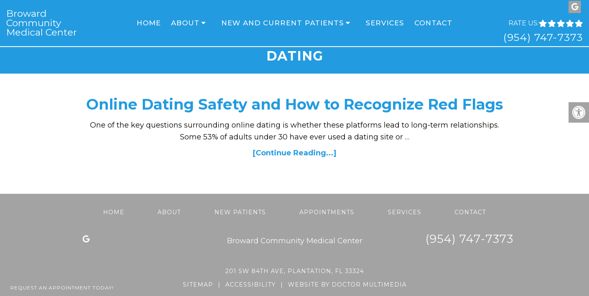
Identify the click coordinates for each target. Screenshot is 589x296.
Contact (433, 23)
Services (385, 23)
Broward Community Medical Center (41, 23)
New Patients (240, 212)
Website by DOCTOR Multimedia (347, 284)
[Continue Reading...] (294, 152)
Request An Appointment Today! (62, 288)
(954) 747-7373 (543, 37)
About (185, 23)
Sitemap (198, 284)
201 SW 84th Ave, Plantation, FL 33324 (294, 271)
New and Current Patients (282, 23)
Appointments (326, 212)
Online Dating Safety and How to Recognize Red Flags (294, 104)
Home (149, 23)
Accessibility (250, 284)
